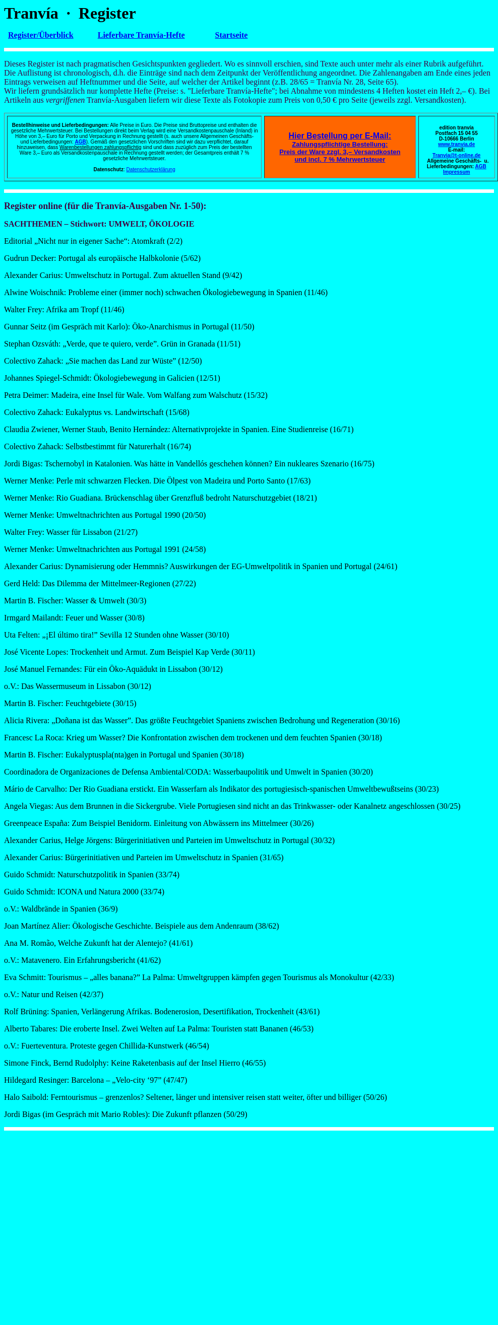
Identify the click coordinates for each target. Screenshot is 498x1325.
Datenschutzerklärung (150, 169)
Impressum (456, 172)
